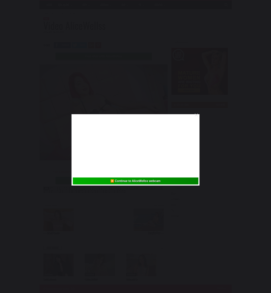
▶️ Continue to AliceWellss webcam (135, 181)
